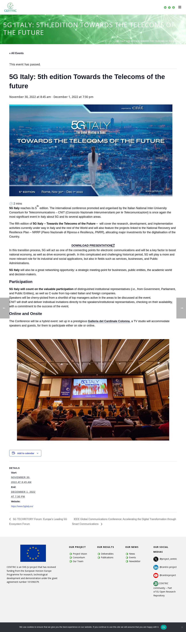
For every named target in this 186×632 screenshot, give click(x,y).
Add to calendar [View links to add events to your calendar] (25, 453)
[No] (182, 627)
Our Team (78, 561)
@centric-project (165, 566)
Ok (163, 627)
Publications (107, 557)
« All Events (16, 53)
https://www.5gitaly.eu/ (22, 506)
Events (110, 41)
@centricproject (164, 575)
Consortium (79, 557)
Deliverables (107, 553)
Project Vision (80, 553)
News (132, 553)
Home (101, 41)
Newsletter (134, 561)
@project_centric (168, 558)
